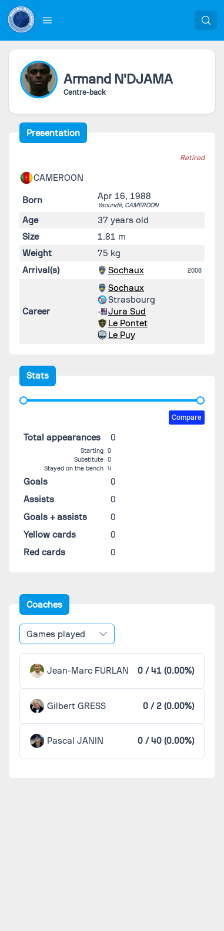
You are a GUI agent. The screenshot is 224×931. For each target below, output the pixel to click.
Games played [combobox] (55, 634)
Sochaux (126, 270)
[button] (47, 20)
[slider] (23, 400)
